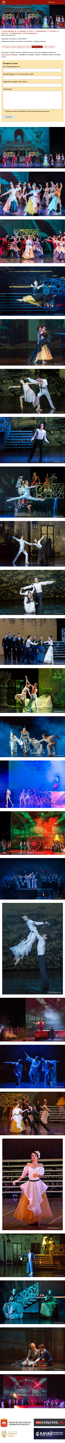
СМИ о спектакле (49, 47)
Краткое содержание (18, 47)
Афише (15, 54)
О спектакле (6, 47)
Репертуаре (5, 54)
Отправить (9, 117)
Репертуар (51, 2)
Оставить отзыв (37, 47)
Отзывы (28, 47)
